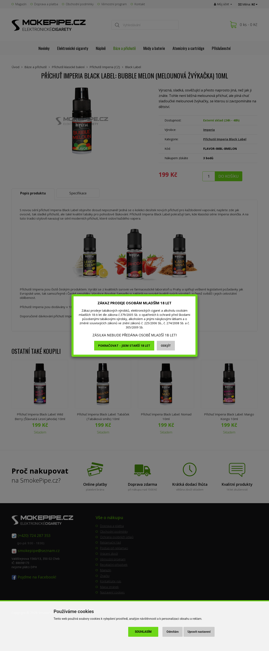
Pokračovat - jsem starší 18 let (124, 346)
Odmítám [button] (172, 631)
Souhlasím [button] (143, 631)
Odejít (166, 346)
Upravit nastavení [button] (199, 631)
